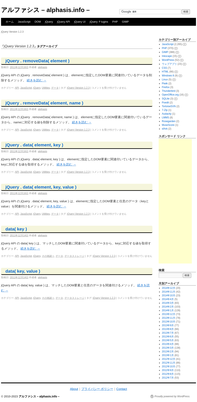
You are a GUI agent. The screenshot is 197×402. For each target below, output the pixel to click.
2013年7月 (168, 332)
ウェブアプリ (169, 64)
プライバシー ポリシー (97, 389)
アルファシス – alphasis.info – (45, 9)
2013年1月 (168, 355)
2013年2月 (168, 351)
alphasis (42, 67)
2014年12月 (168, 288)
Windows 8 (168, 75)
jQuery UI (79, 21)
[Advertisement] (175, 201)
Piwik (165, 83)
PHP (115, 21)
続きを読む (36, 80)
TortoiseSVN (169, 106)
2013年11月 (168, 317)
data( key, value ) (22, 271)
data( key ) (16, 229)
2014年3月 (168, 303)
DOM (38, 21)
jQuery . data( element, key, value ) (41, 187)
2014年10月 (168, 295)
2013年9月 (168, 325)
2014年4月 (168, 299)
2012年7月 (168, 377)
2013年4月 (168, 344)
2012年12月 (168, 359)
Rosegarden (168, 121)
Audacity (166, 113)
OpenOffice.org (170, 94)
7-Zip (165, 110)
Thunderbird (168, 90)
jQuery (49, 21)
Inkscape (167, 56)
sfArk (165, 128)
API (17, 87)
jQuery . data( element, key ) (34, 144)
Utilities (46, 87)
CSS (164, 67)
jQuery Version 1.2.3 (78, 87)
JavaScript (24, 21)
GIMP (125, 21)
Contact (121, 389)
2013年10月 (168, 321)
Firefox (166, 87)
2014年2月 (168, 306)
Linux (165, 79)
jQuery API (63, 21)
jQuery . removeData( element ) (37, 60)
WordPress (168, 60)
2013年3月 (168, 347)
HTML (165, 71)
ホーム (10, 21)
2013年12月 (168, 314)
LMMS (165, 117)
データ (55, 87)
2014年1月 (168, 310)
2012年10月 (168, 366)
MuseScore (168, 125)
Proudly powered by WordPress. (172, 396)
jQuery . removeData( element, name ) (44, 102)
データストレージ (74, 256)
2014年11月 (168, 291)
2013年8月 (168, 329)
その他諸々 (48, 256)
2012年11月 (168, 362)
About (74, 389)
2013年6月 (168, 336)
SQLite (166, 98)
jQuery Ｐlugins (99, 21)
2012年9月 (168, 370)
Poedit (165, 102)
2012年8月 (168, 374)
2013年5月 (168, 340)
